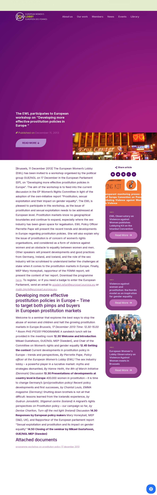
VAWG (112, 212)
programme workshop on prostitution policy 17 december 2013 (47, 446)
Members (97, 17)
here (19, 280)
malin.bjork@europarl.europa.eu (36, 289)
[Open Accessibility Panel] (151, 489)
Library (135, 17)
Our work (82, 17)
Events (122, 17)
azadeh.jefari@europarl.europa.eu (73, 284)
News (110, 17)
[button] (113, 174)
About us (67, 17)
